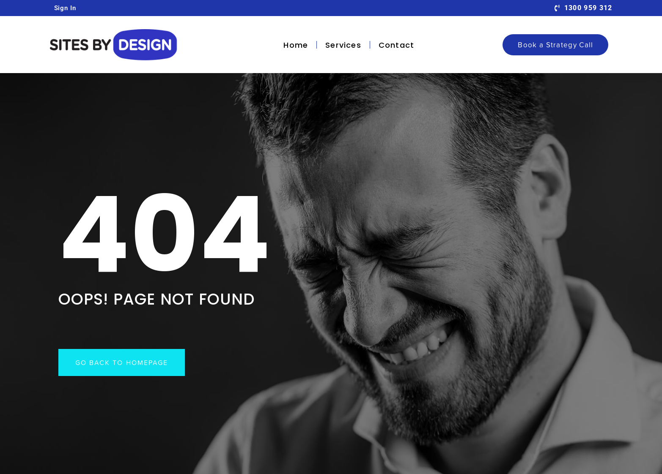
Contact (396, 45)
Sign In (65, 8)
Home (295, 45)
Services (343, 45)
